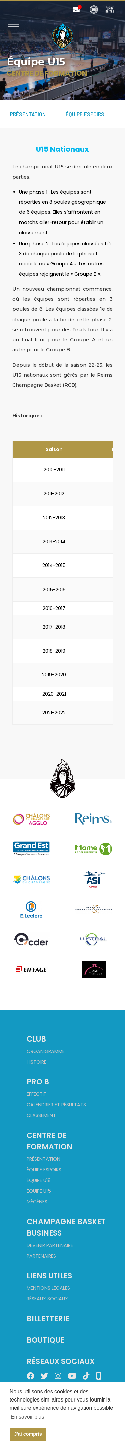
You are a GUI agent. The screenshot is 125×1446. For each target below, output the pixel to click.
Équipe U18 (39, 1180)
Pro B (38, 1081)
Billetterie (48, 1318)
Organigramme (46, 1051)
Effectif (36, 1094)
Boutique (45, 1340)
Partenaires (41, 1256)
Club (36, 1038)
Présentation (28, 114)
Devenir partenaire (50, 1245)
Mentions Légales (48, 1288)
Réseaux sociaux (47, 1298)
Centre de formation (49, 1141)
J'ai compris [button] (28, 1434)
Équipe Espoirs (85, 114)
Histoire (36, 1062)
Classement (41, 1115)
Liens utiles (49, 1275)
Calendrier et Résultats (56, 1104)
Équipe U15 (39, 1191)
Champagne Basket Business (66, 1227)
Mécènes (37, 1201)
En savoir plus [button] (27, 1417)
